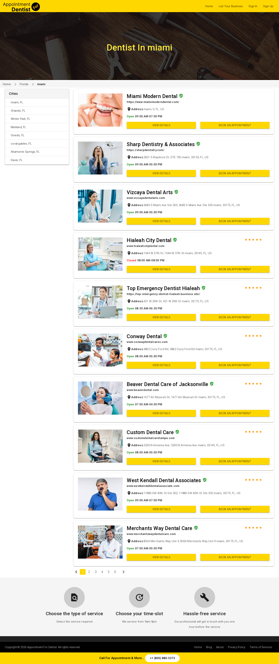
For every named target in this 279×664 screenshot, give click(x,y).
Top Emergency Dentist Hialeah (164, 288)
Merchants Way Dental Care (160, 528)
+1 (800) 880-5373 (162, 658)
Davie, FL (17, 160)
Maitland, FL (18, 127)
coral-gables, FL (21, 143)
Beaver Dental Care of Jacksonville (168, 384)
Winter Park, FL (20, 119)
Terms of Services (261, 647)
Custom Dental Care (151, 432)
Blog (209, 647)
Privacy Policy (236, 647)
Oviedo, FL (17, 135)
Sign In (253, 6)
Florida (24, 84)
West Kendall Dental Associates (164, 480)
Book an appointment (235, 125)
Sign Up (268, 6)
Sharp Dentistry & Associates (161, 144)
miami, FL (17, 102)
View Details (161, 125)
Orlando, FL (18, 110)
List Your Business (231, 6)
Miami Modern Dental (153, 96)
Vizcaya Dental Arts (150, 192)
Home (209, 6)
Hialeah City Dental (150, 240)
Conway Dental (145, 336)
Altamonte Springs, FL (25, 151)
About (220, 647)
